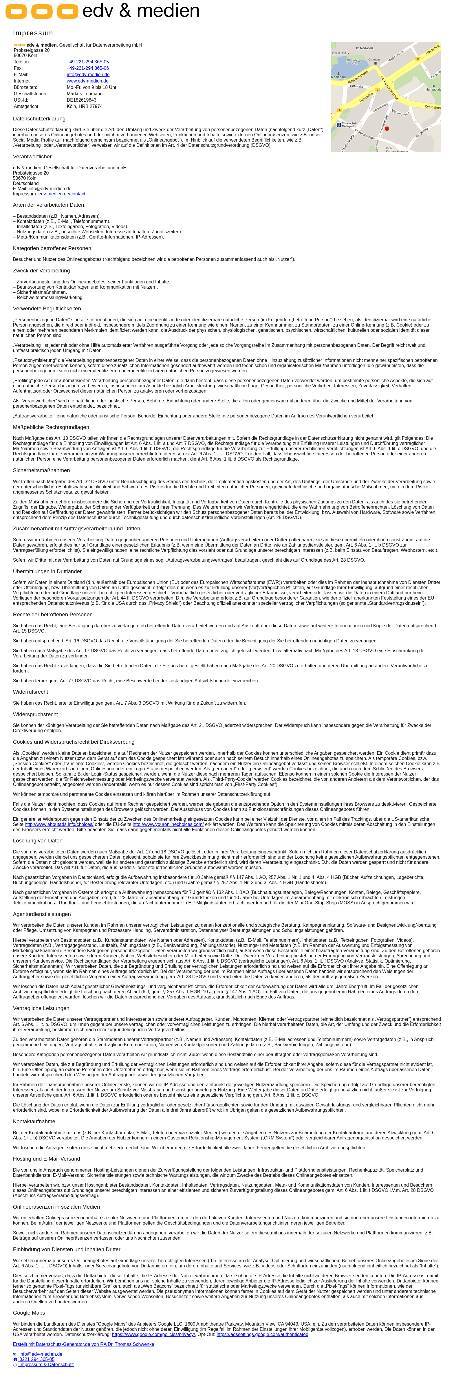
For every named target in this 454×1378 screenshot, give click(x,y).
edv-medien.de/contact (62, 193)
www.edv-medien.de (88, 80)
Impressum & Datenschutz (43, 1364)
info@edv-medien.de (88, 74)
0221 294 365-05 (34, 1359)
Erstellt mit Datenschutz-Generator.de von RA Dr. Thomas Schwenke (83, 1344)
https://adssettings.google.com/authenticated (262, 1334)
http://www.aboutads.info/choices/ (59, 824)
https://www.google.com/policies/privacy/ (153, 1334)
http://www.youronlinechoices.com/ (168, 824)
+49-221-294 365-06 (88, 68)
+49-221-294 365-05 (88, 61)
